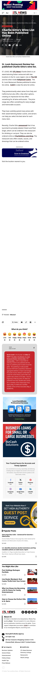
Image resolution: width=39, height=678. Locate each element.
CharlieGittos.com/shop (24, 136)
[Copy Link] (13, 45)
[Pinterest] (30, 481)
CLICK (12, 85)
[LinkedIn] (30, 491)
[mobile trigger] (3, 13)
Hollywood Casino (24, 80)
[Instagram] (10, 491)
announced (22, 125)
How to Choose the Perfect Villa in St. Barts (14, 600)
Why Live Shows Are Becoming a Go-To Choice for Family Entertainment (13, 590)
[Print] (16, 45)
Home (4, 23)
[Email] (9, 45)
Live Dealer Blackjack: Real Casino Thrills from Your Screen (13, 580)
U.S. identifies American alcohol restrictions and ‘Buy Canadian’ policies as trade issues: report (19, 548)
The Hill (34, 77)
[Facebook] (34, 348)
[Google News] (20, 491)
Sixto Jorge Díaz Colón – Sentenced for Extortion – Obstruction (18, 535)
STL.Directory (21, 357)
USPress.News (11, 361)
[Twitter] (20, 481)
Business (30, 574)
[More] (20, 45)
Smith (4, 39)
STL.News (17, 72)
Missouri (13, 315)
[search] (30, 13)
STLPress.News (22, 359)
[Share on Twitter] (6, 45)
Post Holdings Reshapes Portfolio (11, 571)
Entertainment (11, 23)
